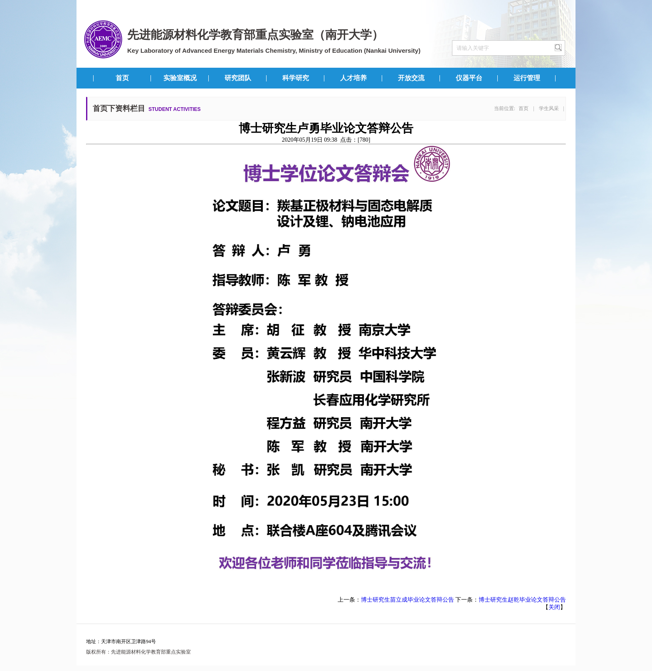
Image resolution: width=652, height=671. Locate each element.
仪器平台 (469, 77)
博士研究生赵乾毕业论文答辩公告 (522, 600)
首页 (122, 77)
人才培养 (353, 77)
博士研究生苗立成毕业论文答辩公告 (407, 600)
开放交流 (411, 77)
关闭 (554, 607)
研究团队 (238, 77)
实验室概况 (180, 77)
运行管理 (527, 77)
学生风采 (549, 108)
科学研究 (295, 77)
